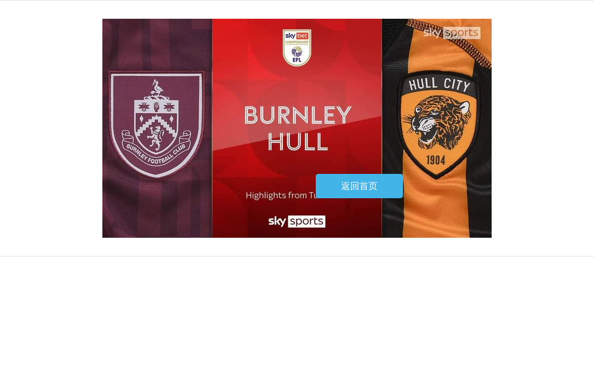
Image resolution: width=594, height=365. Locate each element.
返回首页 (359, 186)
